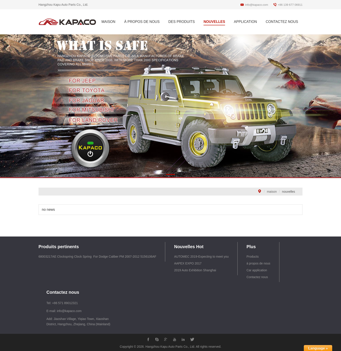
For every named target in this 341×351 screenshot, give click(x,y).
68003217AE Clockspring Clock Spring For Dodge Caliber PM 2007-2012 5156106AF (97, 256)
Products (252, 256)
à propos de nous (258, 263)
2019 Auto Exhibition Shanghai (195, 270)
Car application (256, 270)
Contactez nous (257, 277)
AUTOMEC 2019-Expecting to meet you (201, 256)
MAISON (108, 22)
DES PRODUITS (181, 22)
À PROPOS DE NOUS (142, 22)
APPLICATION (245, 22)
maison (272, 191)
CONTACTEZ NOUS (282, 22)
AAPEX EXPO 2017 (188, 263)
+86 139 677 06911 (290, 4)
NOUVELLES (214, 22)
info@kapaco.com (256, 4)
